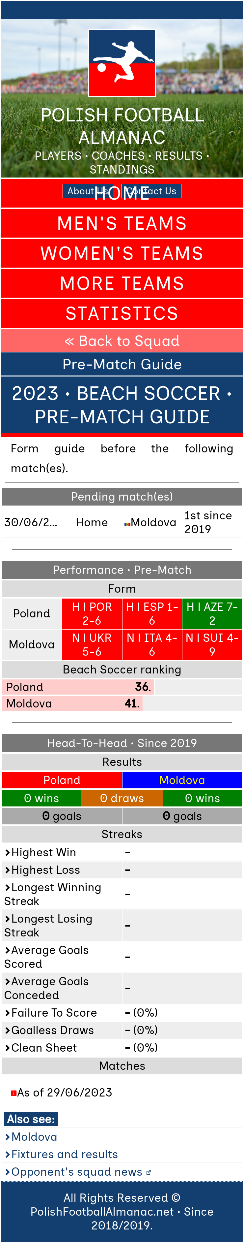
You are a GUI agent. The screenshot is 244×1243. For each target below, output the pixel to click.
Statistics (122, 313)
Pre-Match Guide (122, 364)
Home (122, 193)
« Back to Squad (122, 340)
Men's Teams (122, 223)
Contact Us (151, 191)
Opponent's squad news (77, 1172)
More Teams (122, 283)
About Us (88, 191)
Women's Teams (122, 253)
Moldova (34, 1137)
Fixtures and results (64, 1154)
